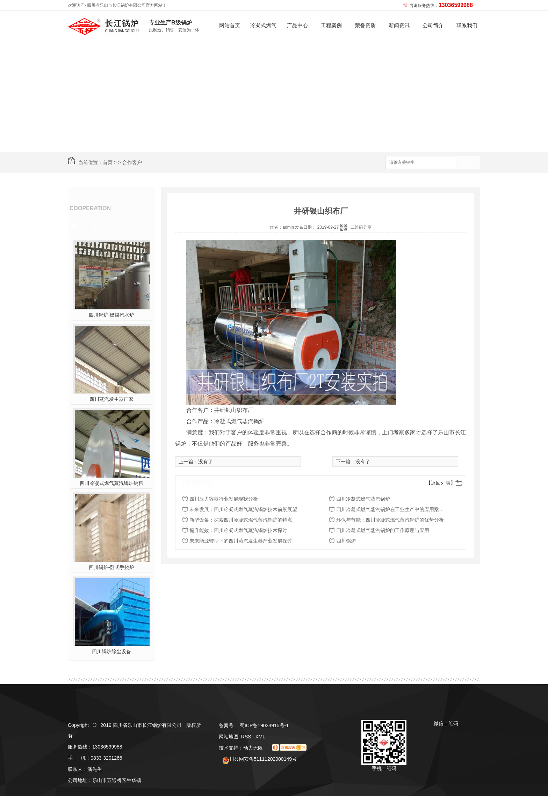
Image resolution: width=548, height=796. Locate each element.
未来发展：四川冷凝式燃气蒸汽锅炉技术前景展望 (243, 509)
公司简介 (433, 25)
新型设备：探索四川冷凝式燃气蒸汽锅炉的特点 (240, 520)
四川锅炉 (346, 541)
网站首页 (229, 25)
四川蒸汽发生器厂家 (111, 399)
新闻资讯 (399, 25)
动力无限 (253, 748)
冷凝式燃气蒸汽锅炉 (263, 31)
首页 (108, 162)
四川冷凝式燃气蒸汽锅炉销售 (111, 483)
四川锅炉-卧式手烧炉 (112, 567)
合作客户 (132, 162)
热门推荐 (90, 225)
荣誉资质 (365, 25)
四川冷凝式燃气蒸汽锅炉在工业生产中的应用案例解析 (392, 509)
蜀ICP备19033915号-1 (264, 725)
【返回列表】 (440, 483)
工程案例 (331, 25)
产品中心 (297, 25)
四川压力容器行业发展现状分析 (223, 499)
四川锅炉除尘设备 (111, 651)
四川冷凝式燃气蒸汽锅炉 (363, 499)
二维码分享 (361, 227)
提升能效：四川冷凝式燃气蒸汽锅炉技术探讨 (238, 530)
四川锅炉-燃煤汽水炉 (112, 315)
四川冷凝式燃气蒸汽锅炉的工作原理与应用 (382, 530)
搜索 (468, 163)
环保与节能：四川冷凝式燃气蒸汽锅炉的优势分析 (390, 520)
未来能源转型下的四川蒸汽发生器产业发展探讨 (240, 541)
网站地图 (228, 736)
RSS (247, 736)
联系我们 (466, 25)
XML (260, 736)
